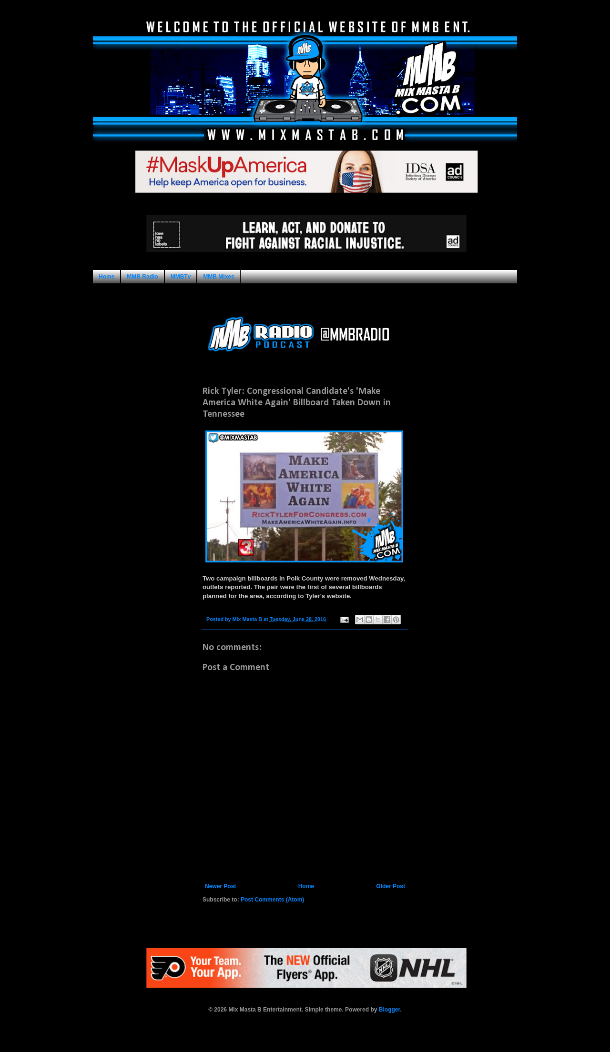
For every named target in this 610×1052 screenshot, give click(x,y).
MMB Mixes (218, 276)
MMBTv (181, 276)
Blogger (389, 1009)
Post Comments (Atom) (272, 899)
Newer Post (220, 886)
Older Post (390, 886)
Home (106, 276)
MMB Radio (142, 276)
